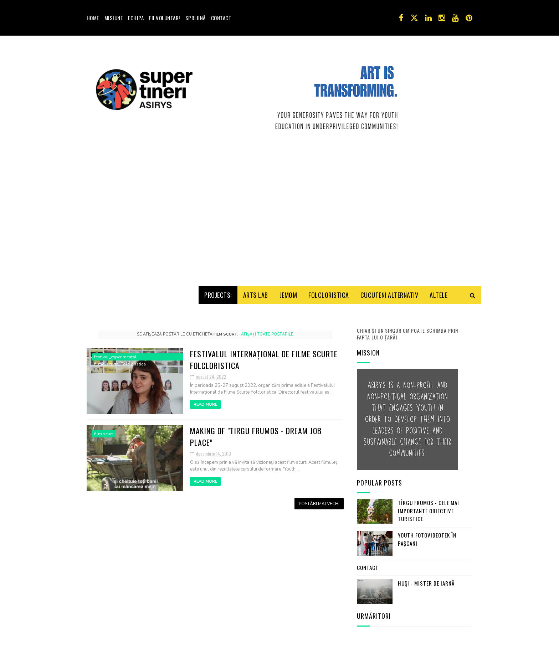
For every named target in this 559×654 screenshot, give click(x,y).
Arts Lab (255, 292)
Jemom (288, 292)
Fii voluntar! (164, 18)
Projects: (218, 292)
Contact (221, 18)
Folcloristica (328, 292)
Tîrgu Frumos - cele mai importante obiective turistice (428, 508)
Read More (205, 402)
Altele (438, 292)
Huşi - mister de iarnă (426, 581)
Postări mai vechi (319, 501)
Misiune (113, 18)
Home (93, 18)
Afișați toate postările (267, 331)
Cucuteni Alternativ (389, 292)
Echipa (136, 18)
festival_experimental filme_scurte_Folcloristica (120, 355)
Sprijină (195, 18)
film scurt (103, 431)
